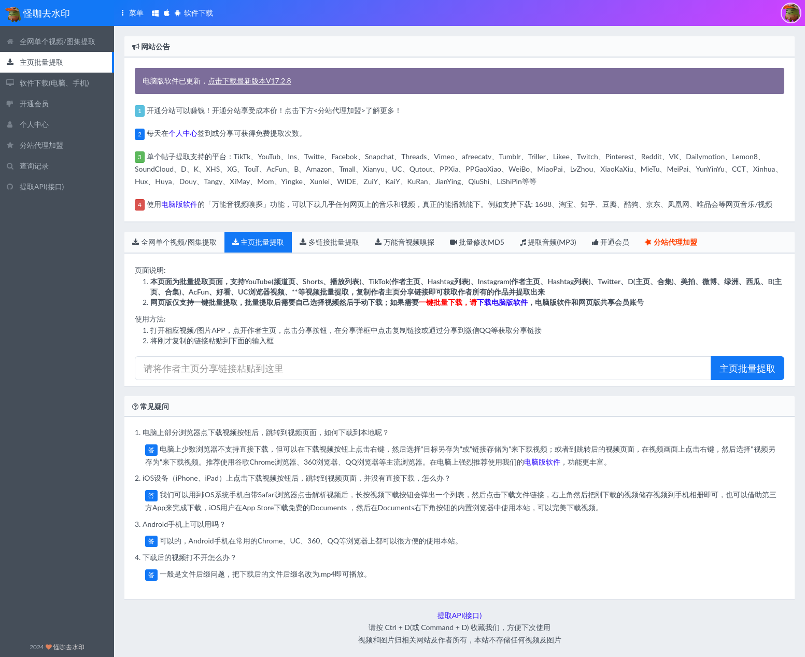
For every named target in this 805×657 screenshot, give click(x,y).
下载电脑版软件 (502, 302)
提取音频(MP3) (548, 241)
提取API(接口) (459, 615)
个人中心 (182, 133)
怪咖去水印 (68, 647)
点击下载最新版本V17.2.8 (249, 80)
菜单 (131, 12)
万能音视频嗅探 (404, 241)
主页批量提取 (258, 241)
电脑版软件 (179, 204)
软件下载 (182, 12)
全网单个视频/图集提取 (174, 241)
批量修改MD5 (477, 241)
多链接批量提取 (329, 241)
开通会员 (611, 241)
